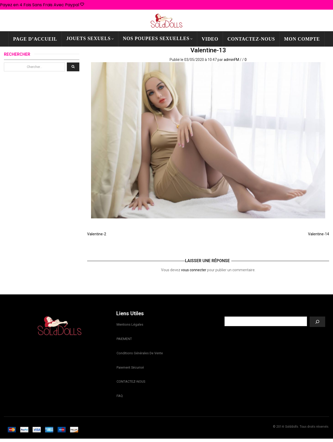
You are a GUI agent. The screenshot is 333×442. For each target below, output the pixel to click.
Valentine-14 (318, 234)
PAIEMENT (124, 340)
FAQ (119, 399)
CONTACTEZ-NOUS (251, 39)
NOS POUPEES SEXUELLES (156, 38)
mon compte (302, 39)
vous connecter (193, 270)
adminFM (231, 60)
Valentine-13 (208, 50)
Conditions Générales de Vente (139, 354)
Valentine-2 (96, 234)
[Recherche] (317, 322)
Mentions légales (129, 325)
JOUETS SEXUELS (88, 38)
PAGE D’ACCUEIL (35, 39)
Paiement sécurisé (130, 369)
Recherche (275, 313)
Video (210, 39)
